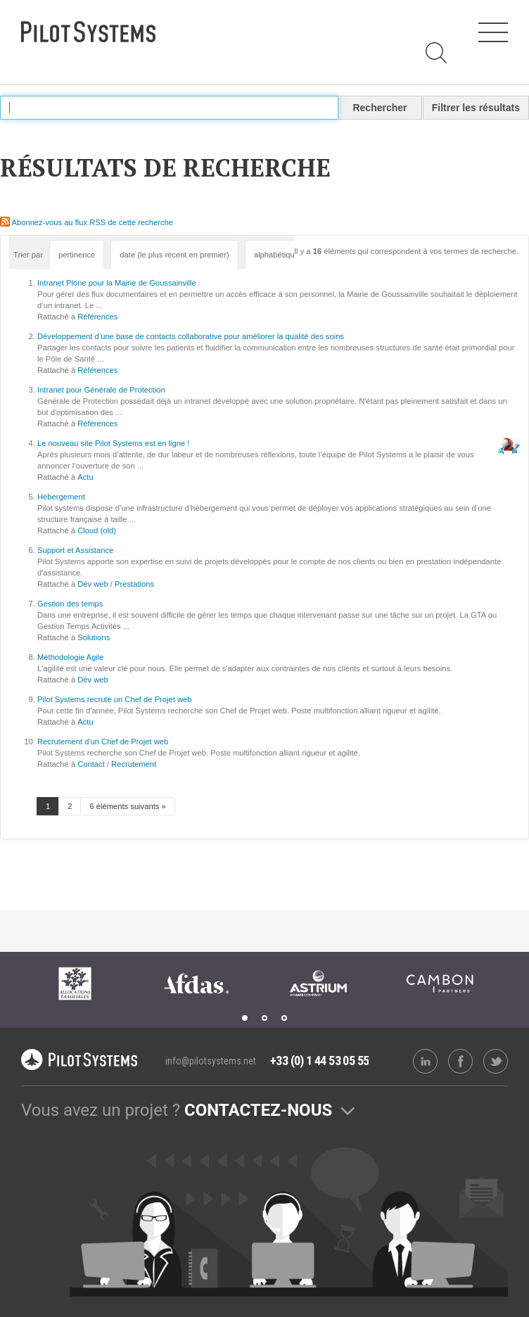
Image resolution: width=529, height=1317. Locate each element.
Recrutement (133, 764)
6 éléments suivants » (127, 806)
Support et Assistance (75, 550)
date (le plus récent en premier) (174, 254)
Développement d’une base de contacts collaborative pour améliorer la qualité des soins (190, 336)
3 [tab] (284, 1018)
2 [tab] (264, 1018)
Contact (91, 764)
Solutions (93, 637)
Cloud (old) (96, 530)
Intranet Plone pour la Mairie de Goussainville (116, 283)
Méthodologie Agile (70, 657)
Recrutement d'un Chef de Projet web (102, 741)
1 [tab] (245, 1018)
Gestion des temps (70, 603)
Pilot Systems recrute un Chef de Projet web (114, 699)
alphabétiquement (285, 254)
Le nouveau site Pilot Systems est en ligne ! (113, 443)
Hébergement (61, 496)
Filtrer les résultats (476, 107)
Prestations (134, 584)
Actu (85, 477)
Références (97, 316)
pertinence (76, 254)
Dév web (92, 584)
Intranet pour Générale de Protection (101, 390)
